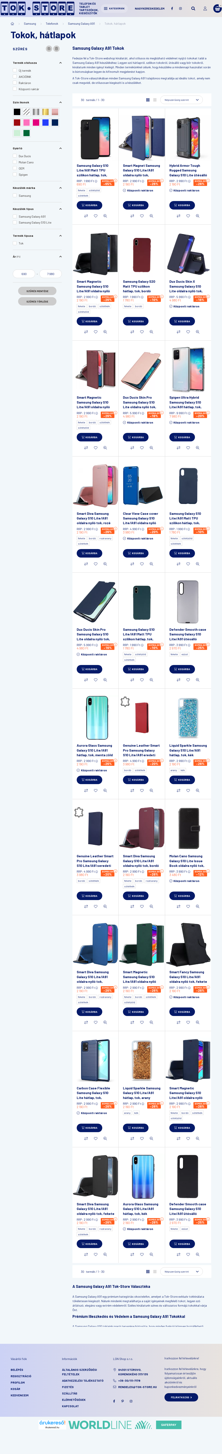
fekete (81, 190)
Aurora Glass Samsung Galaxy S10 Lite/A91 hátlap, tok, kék (140, 1209)
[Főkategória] (12, 23)
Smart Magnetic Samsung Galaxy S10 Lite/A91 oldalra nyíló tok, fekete (93, 288)
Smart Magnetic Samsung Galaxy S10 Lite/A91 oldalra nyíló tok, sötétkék (186, 1095)
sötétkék (83, 195)
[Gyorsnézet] (105, 216)
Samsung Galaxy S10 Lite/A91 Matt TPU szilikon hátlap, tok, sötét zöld (139, 636)
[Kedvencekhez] (95, 216)
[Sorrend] (181, 100)
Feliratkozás (181, 1397)
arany (174, 770)
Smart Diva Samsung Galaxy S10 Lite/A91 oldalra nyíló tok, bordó (141, 861)
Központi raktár (29, 89)
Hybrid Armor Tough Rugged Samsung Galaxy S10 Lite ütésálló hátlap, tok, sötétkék (188, 172)
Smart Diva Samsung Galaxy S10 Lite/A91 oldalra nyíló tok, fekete (95, 1209)
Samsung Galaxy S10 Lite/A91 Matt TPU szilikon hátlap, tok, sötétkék (185, 520)
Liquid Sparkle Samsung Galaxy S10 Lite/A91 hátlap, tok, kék (188, 750)
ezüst (185, 654)
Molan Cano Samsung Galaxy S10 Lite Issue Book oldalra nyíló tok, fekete (186, 863)
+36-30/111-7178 (129, 1380)
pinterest (122, 1401)
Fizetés (68, 1387)
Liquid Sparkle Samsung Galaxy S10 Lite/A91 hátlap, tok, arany (141, 1093)
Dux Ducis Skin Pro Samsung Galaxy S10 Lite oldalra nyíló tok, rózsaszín (139, 404)
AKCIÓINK (25, 76)
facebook (172, 8)
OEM (21, 168)
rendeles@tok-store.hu (137, 1387)
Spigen (23, 174)
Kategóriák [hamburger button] (114, 8)
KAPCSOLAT (70, 1406)
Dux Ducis (25, 156)
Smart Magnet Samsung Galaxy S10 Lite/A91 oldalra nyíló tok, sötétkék (141, 172)
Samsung (30, 23)
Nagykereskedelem (149, 8)
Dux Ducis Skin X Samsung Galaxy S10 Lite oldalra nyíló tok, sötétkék (186, 288)
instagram (180, 8)
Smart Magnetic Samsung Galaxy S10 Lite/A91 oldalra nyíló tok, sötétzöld (139, 979)
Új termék (25, 70)
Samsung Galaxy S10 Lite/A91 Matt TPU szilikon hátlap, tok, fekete (92, 172)
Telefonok (52, 23)
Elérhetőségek (74, 1399)
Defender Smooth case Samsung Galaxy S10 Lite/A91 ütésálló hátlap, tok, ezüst (187, 636)
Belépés (17, 1369)
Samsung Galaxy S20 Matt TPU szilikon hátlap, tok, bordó (139, 286)
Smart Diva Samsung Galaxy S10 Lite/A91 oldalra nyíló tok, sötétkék (93, 979)
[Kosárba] (89, 205)
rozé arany (105, 538)
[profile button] (205, 8)
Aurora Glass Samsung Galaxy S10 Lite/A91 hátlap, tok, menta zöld (95, 750)
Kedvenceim (20, 1395)
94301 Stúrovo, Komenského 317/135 (133, 1372)
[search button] (193, 8)
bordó (92, 306)
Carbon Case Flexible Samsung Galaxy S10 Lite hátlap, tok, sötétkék (93, 1095)
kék (183, 770)
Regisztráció (21, 1376)
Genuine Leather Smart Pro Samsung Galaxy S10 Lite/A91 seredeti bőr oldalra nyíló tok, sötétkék (95, 865)
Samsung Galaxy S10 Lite (35, 222)
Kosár (15, 1389)
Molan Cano (26, 162)
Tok (21, 243)
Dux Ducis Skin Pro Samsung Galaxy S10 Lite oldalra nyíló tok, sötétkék (93, 636)
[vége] (50, 274)
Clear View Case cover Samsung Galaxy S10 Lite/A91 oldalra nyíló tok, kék (140, 520)
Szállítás (69, 1393)
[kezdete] (24, 274)
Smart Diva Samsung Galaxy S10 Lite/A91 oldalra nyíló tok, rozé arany (94, 520)
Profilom (18, 1382)
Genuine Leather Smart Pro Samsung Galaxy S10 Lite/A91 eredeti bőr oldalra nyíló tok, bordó (141, 754)
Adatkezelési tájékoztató (83, 1380)
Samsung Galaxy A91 (81, 23)
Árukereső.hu (52, 1427)
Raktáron (25, 83)
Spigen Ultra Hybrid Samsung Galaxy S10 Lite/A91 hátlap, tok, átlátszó (185, 404)
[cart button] (217, 8)
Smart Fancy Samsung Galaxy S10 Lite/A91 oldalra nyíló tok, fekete (188, 976)
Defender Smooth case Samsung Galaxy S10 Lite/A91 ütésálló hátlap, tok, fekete (187, 1211)
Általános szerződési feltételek (79, 1372)
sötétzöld (94, 190)
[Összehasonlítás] (86, 216)
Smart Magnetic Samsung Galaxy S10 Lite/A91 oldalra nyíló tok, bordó (93, 404)
